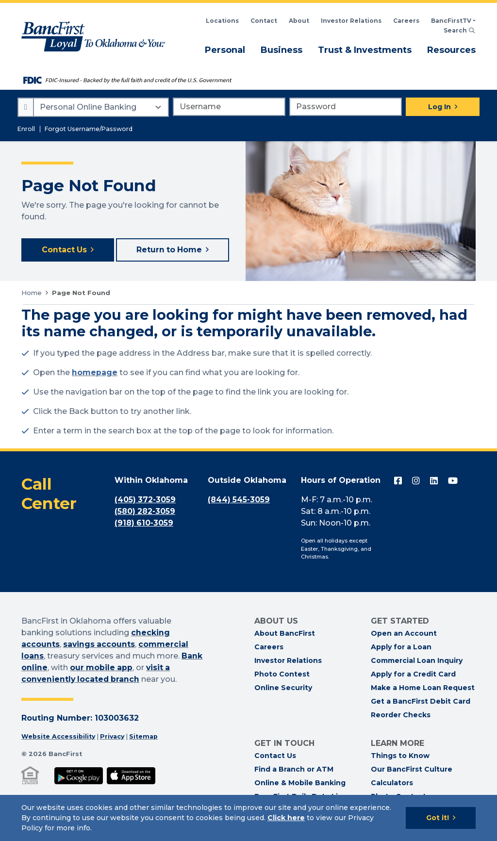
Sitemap (145, 737)
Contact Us (64, 250)
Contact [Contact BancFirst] (263, 20)
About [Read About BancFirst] (299, 20)
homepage (94, 373)
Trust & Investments (365, 49)
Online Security (283, 688)
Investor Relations (288, 661)
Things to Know (400, 756)
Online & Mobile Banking (300, 783)
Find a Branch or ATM (293, 770)
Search (460, 30)
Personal (225, 49)
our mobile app (101, 668)
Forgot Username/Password (89, 128)
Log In (439, 106)
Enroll (26, 128)
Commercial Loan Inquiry (417, 661)
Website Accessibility (58, 737)
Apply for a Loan (401, 647)
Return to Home (170, 250)
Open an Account (404, 634)
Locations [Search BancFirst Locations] (222, 20)
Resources (451, 49)
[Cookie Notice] (248, 818)
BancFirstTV (451, 20)
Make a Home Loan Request (423, 688)
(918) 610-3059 (144, 523)
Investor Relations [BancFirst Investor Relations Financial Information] (351, 20)
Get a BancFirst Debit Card (420, 702)
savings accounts (99, 644)
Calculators (392, 783)
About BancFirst (284, 634)
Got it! (437, 817)
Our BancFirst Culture (411, 770)
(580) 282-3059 (145, 512)
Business (281, 49)
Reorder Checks (401, 715)
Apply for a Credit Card (413, 675)
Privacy (113, 737)
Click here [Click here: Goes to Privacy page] (286, 817)
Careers (406, 20)
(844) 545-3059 (239, 500)
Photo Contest (282, 675)
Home (31, 293)
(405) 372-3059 (146, 500)
